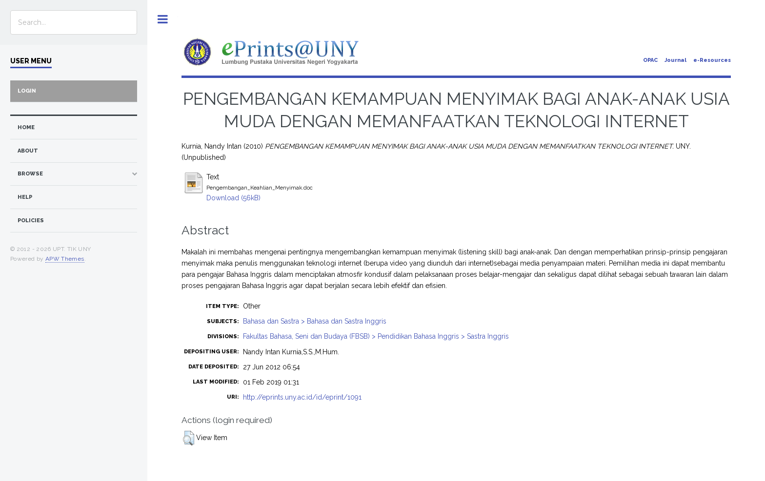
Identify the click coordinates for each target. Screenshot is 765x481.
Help (25, 197)
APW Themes (64, 258)
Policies (31, 220)
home (26, 127)
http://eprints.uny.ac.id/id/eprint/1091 (302, 397)
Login (27, 91)
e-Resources (712, 60)
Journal (675, 60)
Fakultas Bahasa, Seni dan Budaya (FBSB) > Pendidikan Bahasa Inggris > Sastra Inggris (376, 336)
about (28, 151)
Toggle (162, 19)
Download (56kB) (233, 198)
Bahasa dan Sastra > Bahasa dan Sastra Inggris (314, 321)
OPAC (650, 60)
